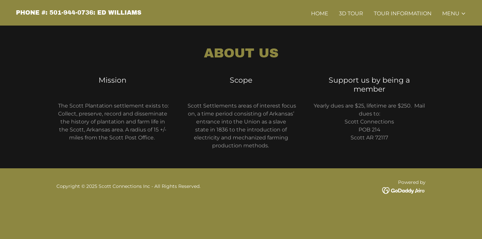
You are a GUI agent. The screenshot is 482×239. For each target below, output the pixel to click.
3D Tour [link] (351, 13)
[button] (454, 14)
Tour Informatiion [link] (403, 13)
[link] (78, 13)
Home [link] (319, 13)
